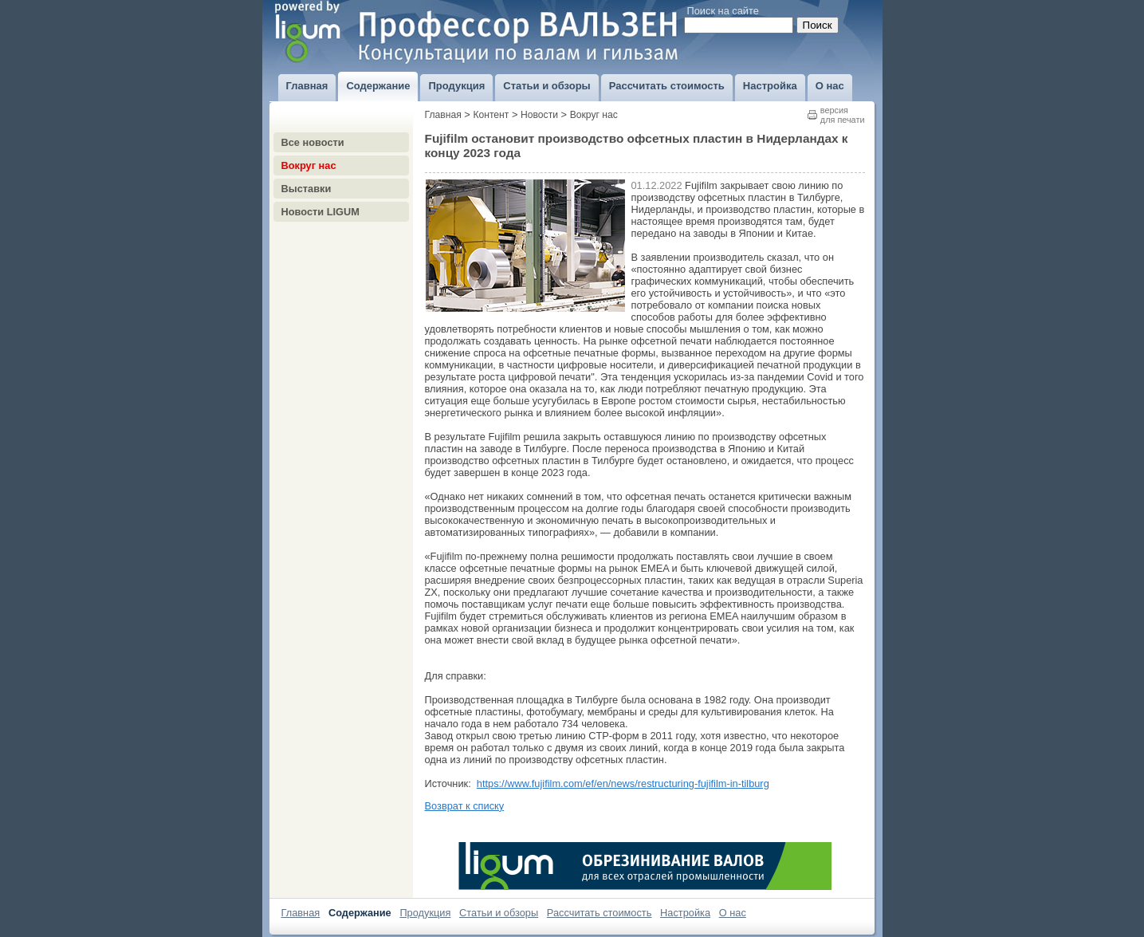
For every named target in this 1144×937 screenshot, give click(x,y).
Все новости (312, 142)
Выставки (306, 189)
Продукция (424, 913)
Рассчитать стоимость (599, 913)
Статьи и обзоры (498, 913)
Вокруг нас (308, 165)
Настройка (685, 913)
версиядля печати (842, 114)
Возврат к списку (465, 806)
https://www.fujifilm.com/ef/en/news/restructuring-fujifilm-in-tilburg (623, 783)
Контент (491, 114)
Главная (443, 114)
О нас (732, 913)
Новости (539, 114)
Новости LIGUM (320, 212)
